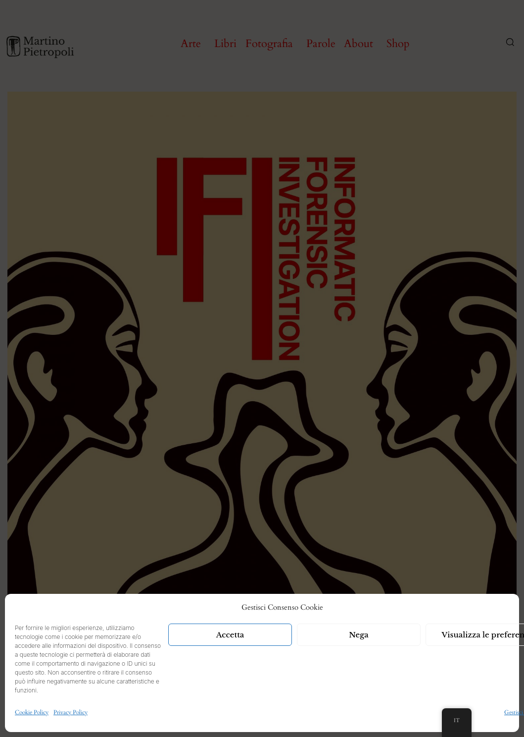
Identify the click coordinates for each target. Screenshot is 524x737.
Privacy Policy (70, 712)
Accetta (230, 634)
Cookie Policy (31, 712)
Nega (359, 634)
